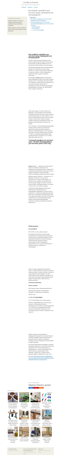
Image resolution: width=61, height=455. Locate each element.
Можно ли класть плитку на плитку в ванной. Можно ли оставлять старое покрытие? (17, 29)
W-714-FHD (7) (35, 28)
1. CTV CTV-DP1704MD (38, 30)
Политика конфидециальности (28, 450)
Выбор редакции (36, 26)
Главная (23, 7)
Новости (29, 7)
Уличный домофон (35, 382)
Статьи (36, 7)
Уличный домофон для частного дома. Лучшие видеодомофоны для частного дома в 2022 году (42, 24)
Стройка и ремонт (30, 3)
